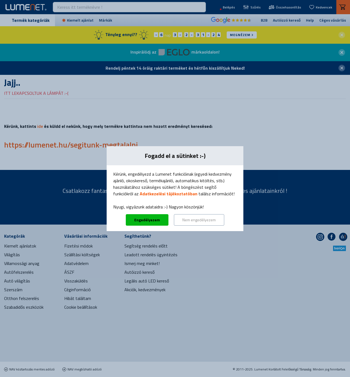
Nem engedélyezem (199, 220)
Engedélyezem (147, 220)
